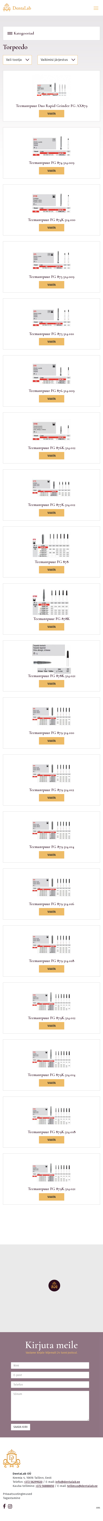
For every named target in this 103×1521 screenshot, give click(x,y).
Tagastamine (11, 1498)
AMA (98, 1508)
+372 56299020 (33, 1482)
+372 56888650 (45, 1486)
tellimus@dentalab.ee (82, 1486)
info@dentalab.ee (67, 1482)
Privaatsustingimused (17, 1494)
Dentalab (19, 7)
